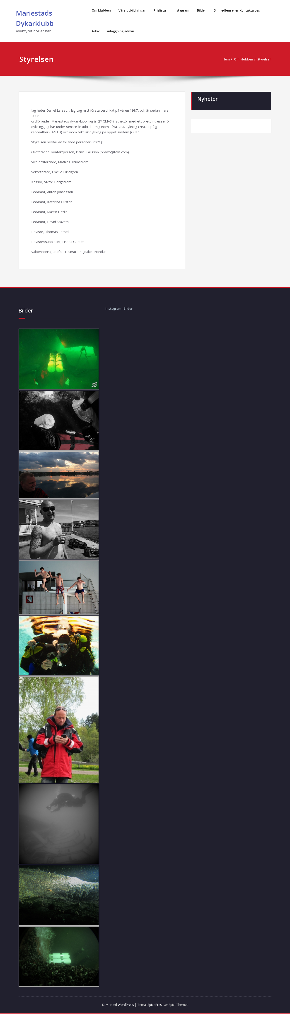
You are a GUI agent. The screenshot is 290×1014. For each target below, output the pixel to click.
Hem (224, 59)
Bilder (201, 10)
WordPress (124, 1005)
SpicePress (156, 1005)
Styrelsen (263, 59)
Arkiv (95, 31)
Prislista (159, 10)
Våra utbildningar (132, 10)
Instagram (181, 10)
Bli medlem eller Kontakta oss (237, 10)
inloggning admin (120, 31)
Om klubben (101, 10)
